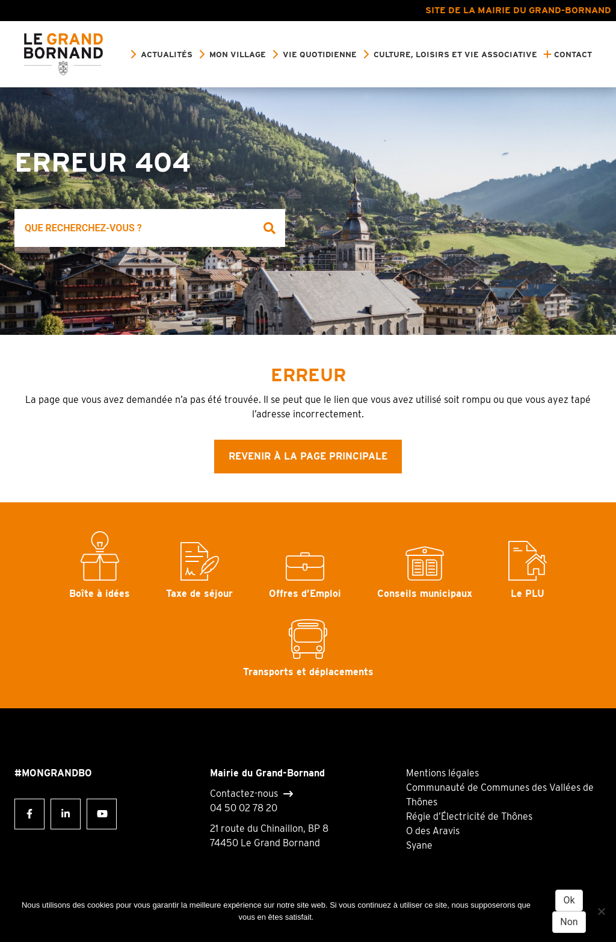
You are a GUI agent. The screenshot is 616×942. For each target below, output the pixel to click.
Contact (573, 54)
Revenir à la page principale (308, 456)
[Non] (601, 911)
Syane (419, 845)
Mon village (237, 54)
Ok (568, 900)
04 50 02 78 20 (243, 808)
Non (569, 922)
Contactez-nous (244, 794)
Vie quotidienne (320, 54)
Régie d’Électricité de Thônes (469, 816)
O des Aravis (433, 831)
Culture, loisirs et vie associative (455, 54)
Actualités (166, 54)
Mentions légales (442, 773)
